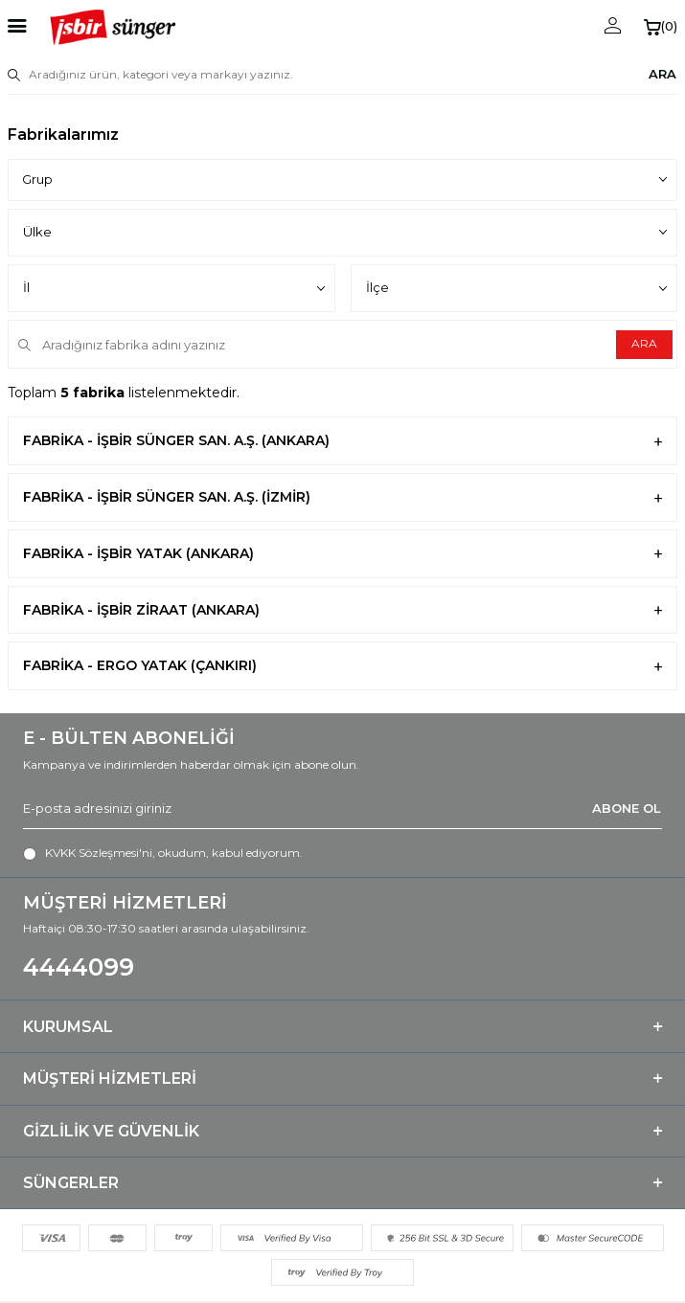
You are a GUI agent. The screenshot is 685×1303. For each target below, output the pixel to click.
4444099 (78, 967)
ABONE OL (626, 808)
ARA (662, 73)
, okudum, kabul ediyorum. (163, 853)
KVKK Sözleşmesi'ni (98, 852)
